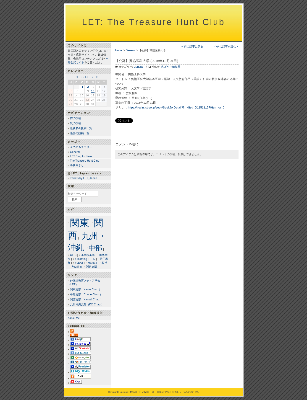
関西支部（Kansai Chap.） (86, 299)
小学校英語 (88, 255)
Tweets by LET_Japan (83, 178)
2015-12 (87, 77)
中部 (95, 248)
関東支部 (91, 266)
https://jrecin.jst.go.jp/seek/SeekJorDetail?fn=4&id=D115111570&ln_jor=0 (176, 107)
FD (93, 259)
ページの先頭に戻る (188, 392)
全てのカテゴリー (81, 147)
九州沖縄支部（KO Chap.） (87, 304)
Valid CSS (171, 392)
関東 (79, 222)
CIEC (73, 255)
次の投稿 (75, 123)
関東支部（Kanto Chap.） (86, 289)
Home (119, 50)
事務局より (77, 165)
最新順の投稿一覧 (81, 128)
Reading (76, 266)
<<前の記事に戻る (192, 46)
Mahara (92, 262)
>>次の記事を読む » (226, 46)
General (130, 50)
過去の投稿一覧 (79, 133)
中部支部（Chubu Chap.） (86, 294)
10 (92, 91)
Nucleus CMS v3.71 (130, 392)
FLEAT (79, 262)
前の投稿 (75, 118)
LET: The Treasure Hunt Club (153, 22)
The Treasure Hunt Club (84, 160)
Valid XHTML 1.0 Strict (153, 392)
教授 (104, 262)
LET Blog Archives (81, 156)
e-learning (81, 259)
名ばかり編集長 (170, 66)
